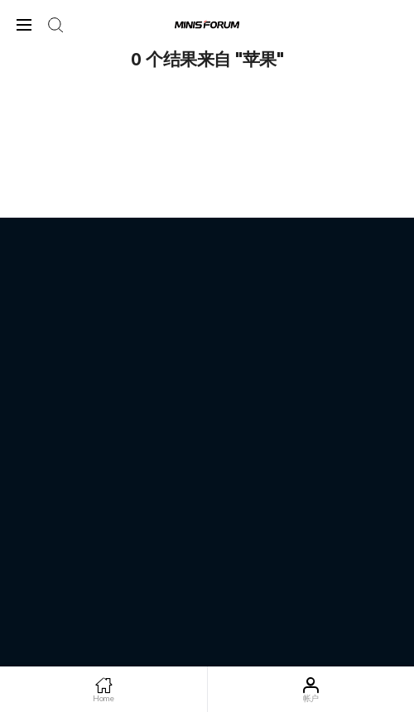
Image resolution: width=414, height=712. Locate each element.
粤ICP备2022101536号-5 (207, 543)
